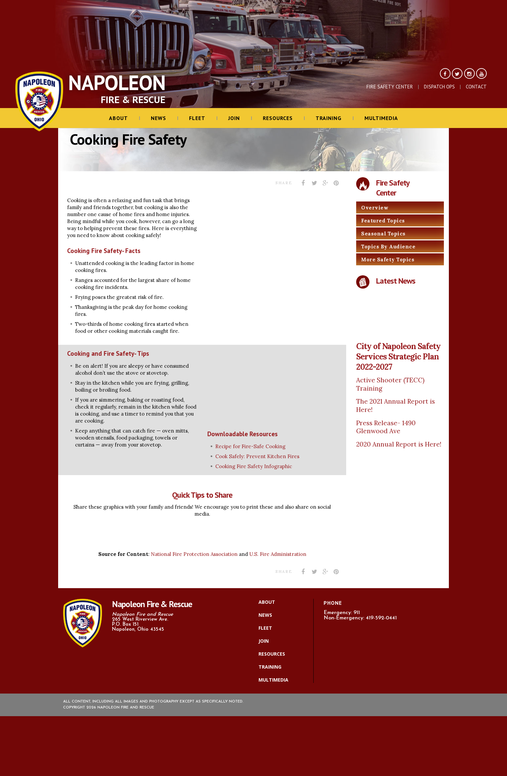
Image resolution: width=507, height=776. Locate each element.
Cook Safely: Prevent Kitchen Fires (257, 456)
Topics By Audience (388, 246)
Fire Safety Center (389, 86)
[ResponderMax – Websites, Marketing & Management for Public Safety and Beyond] (253, 746)
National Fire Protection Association (195, 554)
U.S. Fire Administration (277, 554)
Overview (374, 207)
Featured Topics (383, 220)
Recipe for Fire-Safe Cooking (250, 446)
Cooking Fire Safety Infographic (253, 466)
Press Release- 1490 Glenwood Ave (386, 427)
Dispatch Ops (439, 86)
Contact (476, 86)
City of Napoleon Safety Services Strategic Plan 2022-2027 (398, 356)
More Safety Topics (387, 259)
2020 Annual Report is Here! (398, 444)
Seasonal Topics (383, 233)
